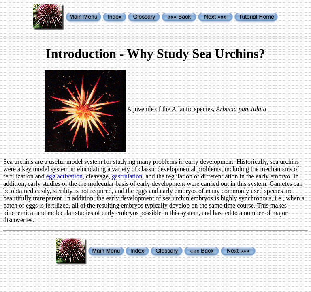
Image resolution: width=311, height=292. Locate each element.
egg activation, (66, 176)
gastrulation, (128, 176)
